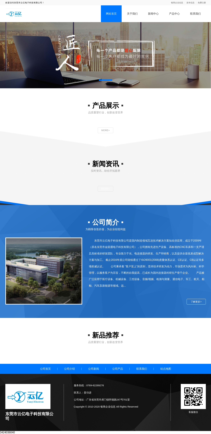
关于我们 (132, 13)
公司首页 (45, 368)
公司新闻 (93, 368)
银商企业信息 (177, 3)
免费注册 (202, 3)
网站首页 (111, 13)
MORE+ (105, 130)
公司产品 (117, 368)
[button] (105, 80)
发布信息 (190, 3)
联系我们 (195, 13)
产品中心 (174, 13)
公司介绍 (69, 368)
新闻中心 (153, 13)
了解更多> (196, 301)
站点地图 (165, 368)
